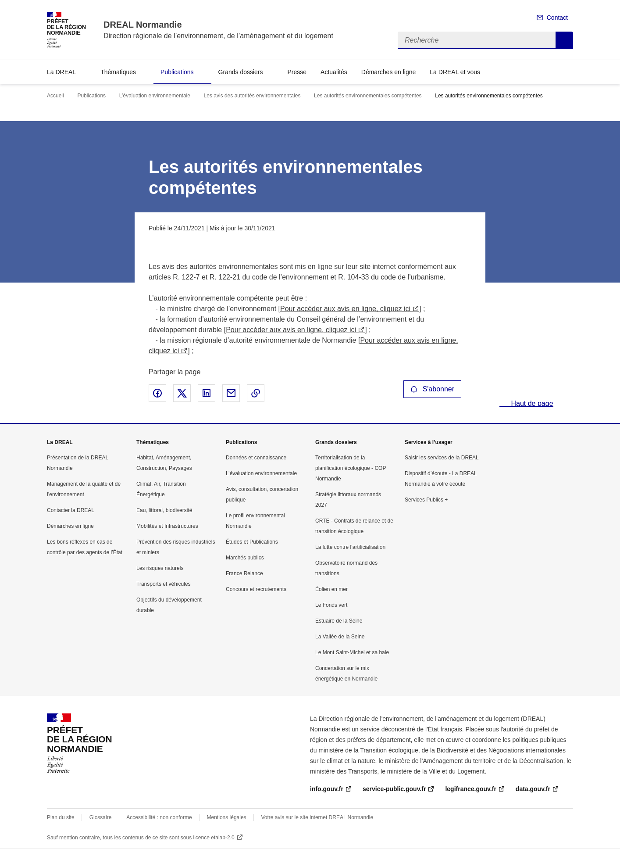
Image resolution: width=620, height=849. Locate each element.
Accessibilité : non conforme (159, 817)
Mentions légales (226, 817)
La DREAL (61, 71)
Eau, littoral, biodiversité (164, 510)
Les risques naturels (159, 568)
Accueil (55, 96)
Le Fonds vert (331, 605)
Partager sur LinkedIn (206, 393)
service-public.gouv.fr (394, 788)
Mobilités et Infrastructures (167, 526)
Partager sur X (182, 393)
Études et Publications (252, 542)
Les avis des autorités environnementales (252, 96)
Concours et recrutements (256, 589)
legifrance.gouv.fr (470, 788)
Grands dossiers (240, 71)
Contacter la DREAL (70, 510)
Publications (177, 71)
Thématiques (118, 71)
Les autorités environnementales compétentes (367, 96)
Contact (557, 17)
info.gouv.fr (326, 788)
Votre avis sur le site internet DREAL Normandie (317, 817)
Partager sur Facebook (157, 393)
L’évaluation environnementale (154, 96)
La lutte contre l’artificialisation (350, 547)
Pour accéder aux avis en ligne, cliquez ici (345, 308)
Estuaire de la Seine (338, 621)
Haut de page (531, 403)
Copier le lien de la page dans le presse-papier (255, 393)
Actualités (334, 71)
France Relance (244, 573)
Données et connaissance (256, 458)
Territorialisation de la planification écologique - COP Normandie (350, 468)
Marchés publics (245, 558)
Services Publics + (426, 500)
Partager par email (231, 393)
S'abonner (432, 389)
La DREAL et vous (455, 71)
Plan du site (61, 817)
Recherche (564, 40)
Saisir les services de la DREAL (442, 458)
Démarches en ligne (388, 71)
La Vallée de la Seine (340, 637)
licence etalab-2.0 (214, 838)
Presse (297, 71)
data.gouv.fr (533, 788)
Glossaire (100, 817)
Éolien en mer (331, 589)
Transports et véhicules (163, 584)
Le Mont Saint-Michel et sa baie (352, 652)
